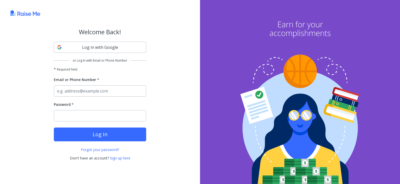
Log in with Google (87, 47)
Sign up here (120, 158)
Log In (100, 134)
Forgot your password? (100, 149)
